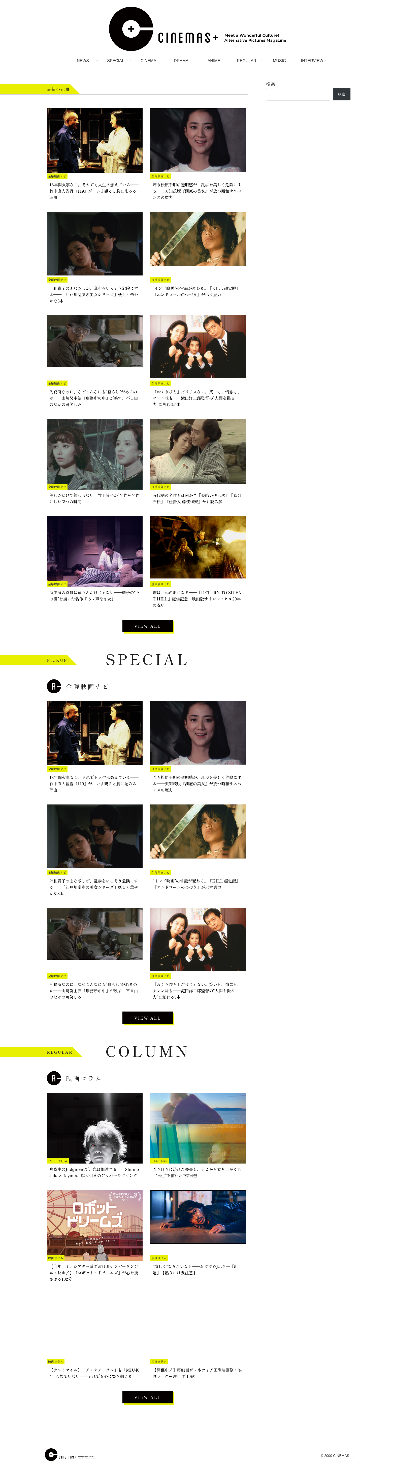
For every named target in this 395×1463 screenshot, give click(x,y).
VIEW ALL (147, 626)
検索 (270, 83)
